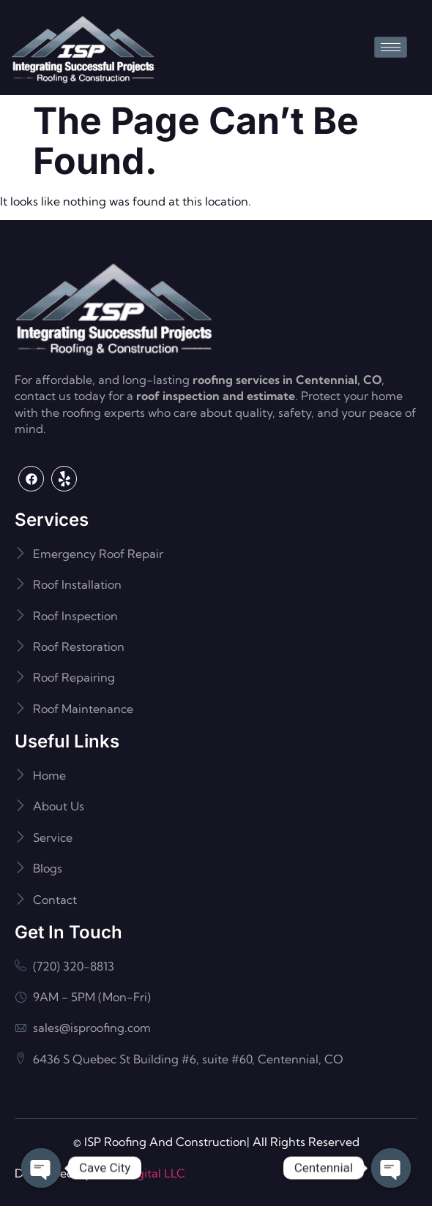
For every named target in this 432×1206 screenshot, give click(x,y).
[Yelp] (64, 478)
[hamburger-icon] (390, 47)
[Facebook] (31, 478)
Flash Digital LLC (139, 1173)
